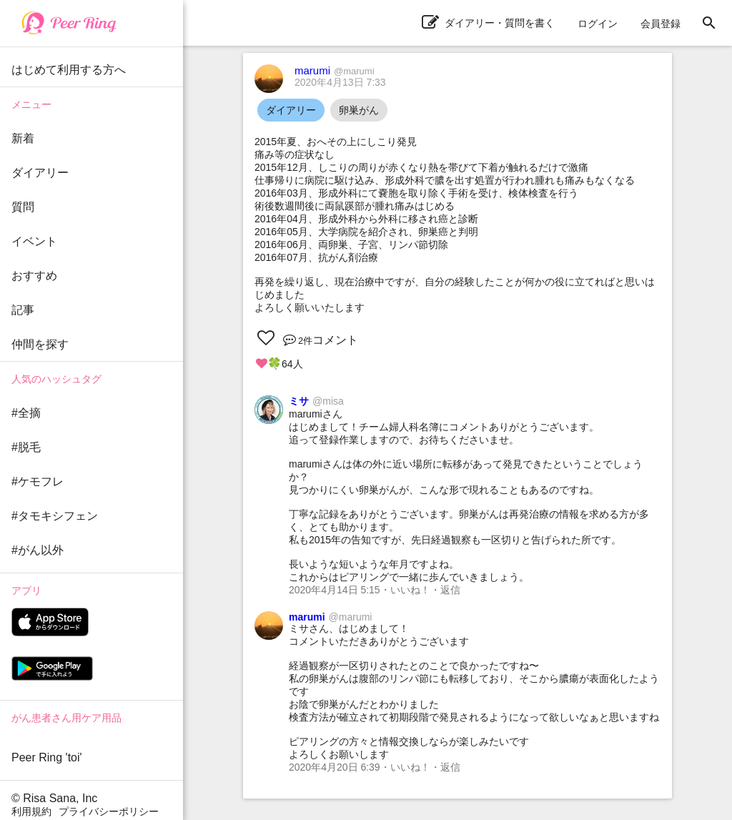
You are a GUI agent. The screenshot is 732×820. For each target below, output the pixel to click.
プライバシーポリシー (109, 811)
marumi (335, 70)
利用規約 (31, 811)
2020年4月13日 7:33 (340, 82)
